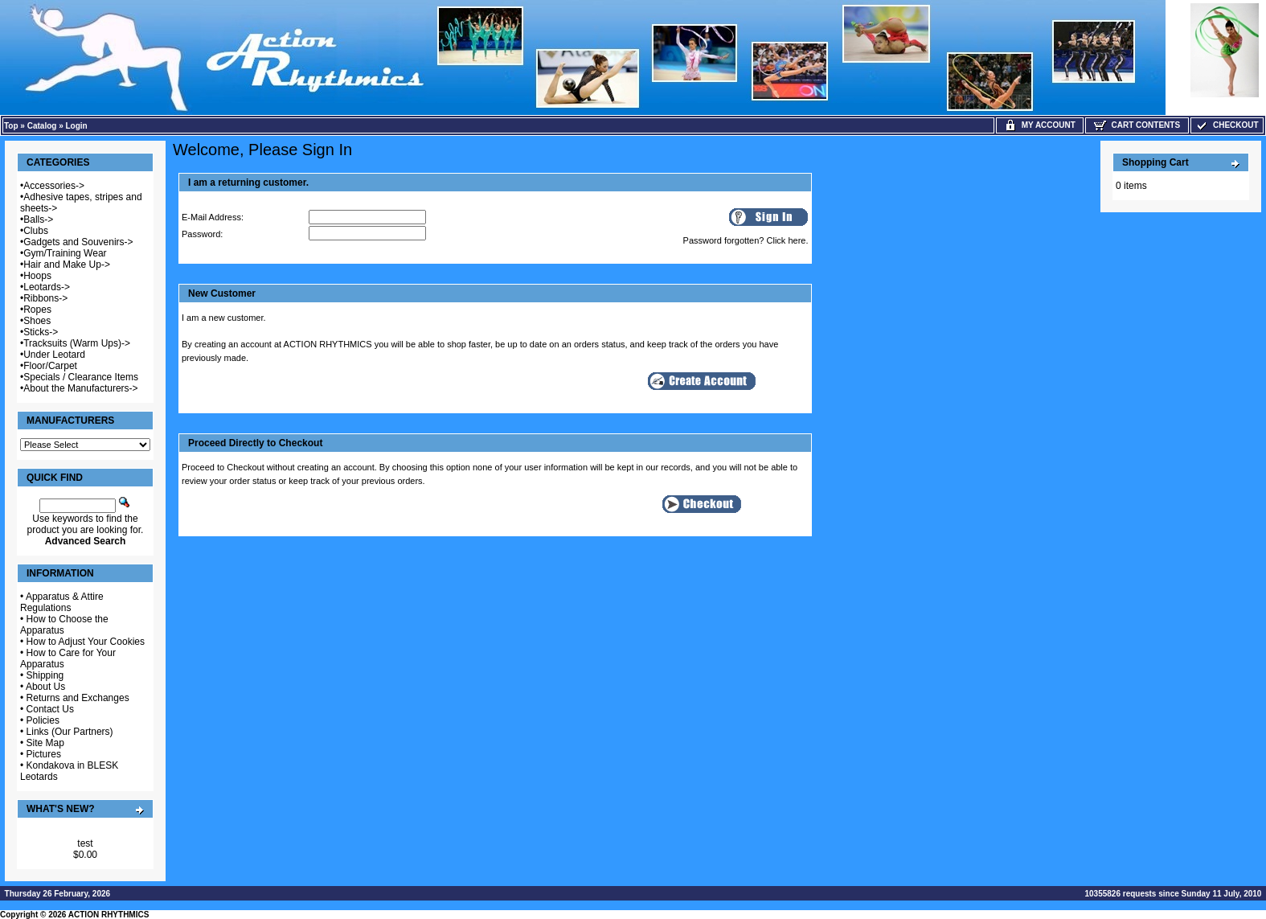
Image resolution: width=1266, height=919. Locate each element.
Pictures (44, 754)
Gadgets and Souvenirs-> (78, 242)
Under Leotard (54, 354)
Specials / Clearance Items (80, 377)
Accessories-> (53, 185)
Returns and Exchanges (78, 698)
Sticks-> (40, 332)
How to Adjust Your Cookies (86, 641)
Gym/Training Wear (64, 253)
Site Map (45, 743)
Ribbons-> (45, 298)
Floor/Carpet (50, 365)
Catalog (42, 125)
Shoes (37, 320)
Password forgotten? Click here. (746, 240)
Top (11, 125)
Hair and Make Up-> (66, 264)
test (84, 843)
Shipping (45, 675)
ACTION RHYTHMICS (109, 914)
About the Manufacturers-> (80, 388)
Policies (43, 720)
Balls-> (38, 219)
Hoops (37, 275)
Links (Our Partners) (70, 731)
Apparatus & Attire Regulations (62, 602)
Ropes (37, 309)
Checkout (1226, 125)
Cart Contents (1137, 125)
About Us (45, 686)
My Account (1039, 125)
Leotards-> (46, 287)
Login (77, 125)
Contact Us (50, 709)
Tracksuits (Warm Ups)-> (76, 343)
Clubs (35, 230)
